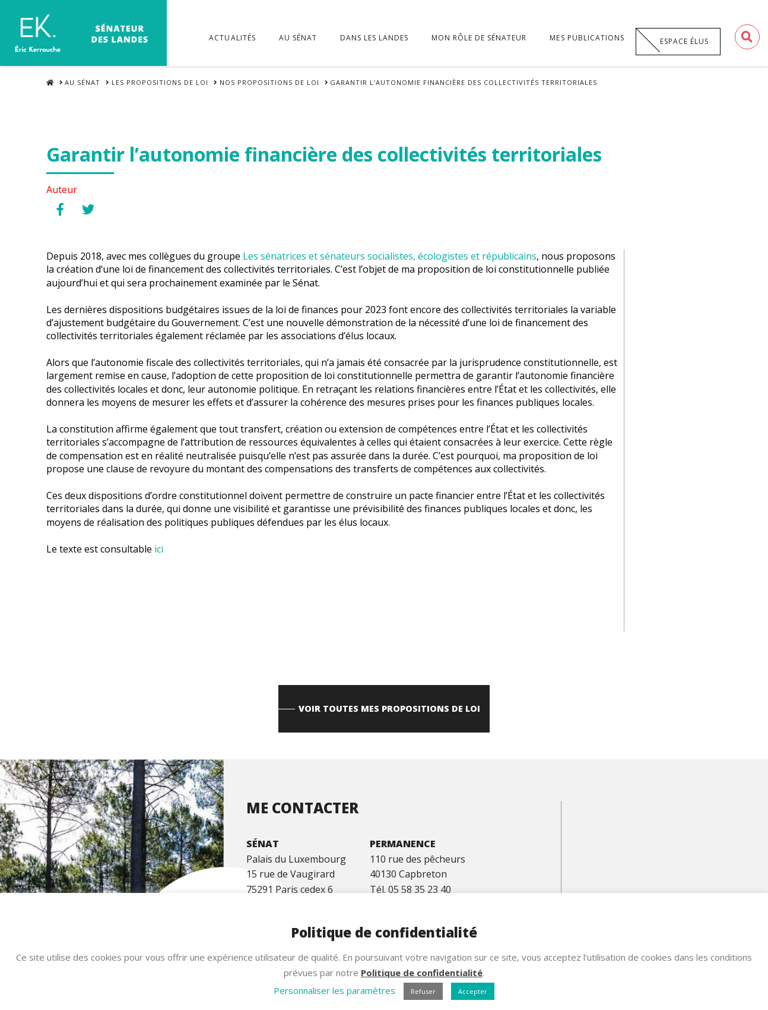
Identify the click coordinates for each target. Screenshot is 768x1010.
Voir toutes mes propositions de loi (390, 716)
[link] (390, 262)
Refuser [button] (423, 991)
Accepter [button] (472, 991)
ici (157, 554)
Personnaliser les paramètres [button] (334, 990)
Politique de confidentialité (422, 973)
